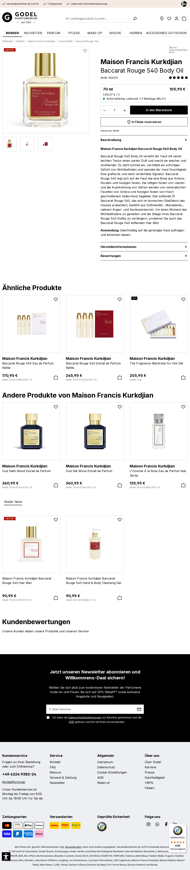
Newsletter (57, 783)
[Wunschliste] (169, 18)
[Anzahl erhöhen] (125, 110)
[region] (46, 99)
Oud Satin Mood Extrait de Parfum (31, 468)
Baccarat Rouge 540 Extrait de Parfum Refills (95, 363)
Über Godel (153, 762)
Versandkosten (73, 847)
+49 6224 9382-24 (19, 774)
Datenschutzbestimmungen (84, 717)
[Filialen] (162, 18)
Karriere (150, 767)
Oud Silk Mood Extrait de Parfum (95, 468)
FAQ (53, 767)
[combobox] (98, 18)
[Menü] (184, 826)
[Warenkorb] (184, 18)
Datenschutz (106, 767)
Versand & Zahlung (63, 777)
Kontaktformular (13, 782)
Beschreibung (111, 140)
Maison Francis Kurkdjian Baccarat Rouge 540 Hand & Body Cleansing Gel (93, 581)
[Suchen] (133, 18)
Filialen (149, 788)
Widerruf (103, 783)
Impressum (105, 762)
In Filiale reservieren (144, 121)
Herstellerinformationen (118, 247)
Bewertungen (113, 256)
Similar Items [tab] (13, 502)
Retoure (55, 772)
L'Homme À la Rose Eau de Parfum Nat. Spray (159, 470)
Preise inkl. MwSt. (110, 130)
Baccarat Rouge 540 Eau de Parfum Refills (31, 363)
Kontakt (55, 762)
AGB (71, 721)
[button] (6, 856)
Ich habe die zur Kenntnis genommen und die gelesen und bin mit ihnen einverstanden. (97, 719)
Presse (149, 772)
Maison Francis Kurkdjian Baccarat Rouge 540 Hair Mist (26, 581)
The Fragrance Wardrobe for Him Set (159, 360)
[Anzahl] (114, 110)
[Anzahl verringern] (104, 110)
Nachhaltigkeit (155, 777)
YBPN (149, 783)
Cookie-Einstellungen (112, 772)
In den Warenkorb (159, 110)
